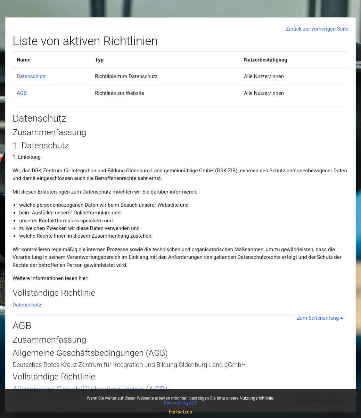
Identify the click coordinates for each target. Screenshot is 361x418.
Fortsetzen (180, 412)
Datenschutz (31, 76)
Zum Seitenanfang (321, 318)
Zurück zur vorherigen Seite (317, 29)
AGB (22, 93)
